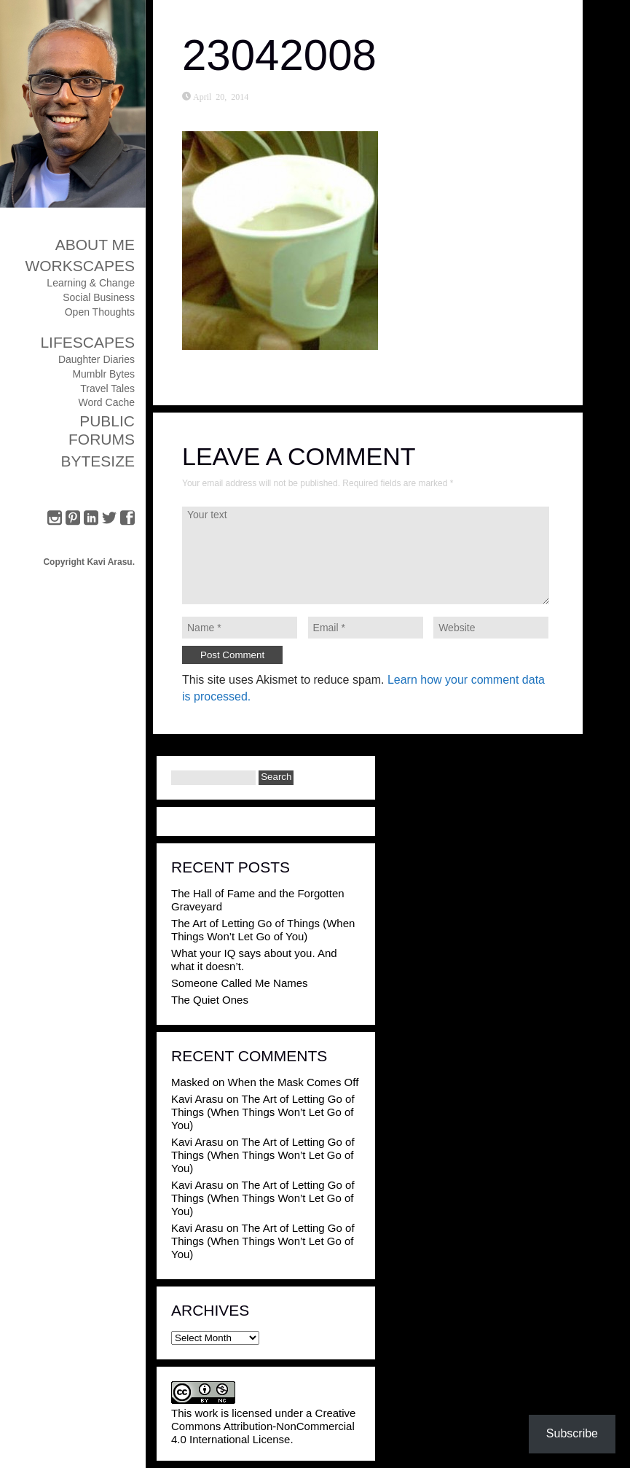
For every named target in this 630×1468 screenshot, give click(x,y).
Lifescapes (87, 342)
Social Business (99, 297)
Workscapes (80, 265)
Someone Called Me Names (239, 983)
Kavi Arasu (197, 1099)
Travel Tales (107, 388)
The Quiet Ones (209, 999)
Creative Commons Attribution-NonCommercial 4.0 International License (263, 1426)
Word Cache (106, 402)
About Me (95, 244)
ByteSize (97, 461)
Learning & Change (91, 283)
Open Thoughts (100, 312)
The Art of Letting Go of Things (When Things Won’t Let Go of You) (263, 929)
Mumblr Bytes (103, 374)
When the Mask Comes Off (293, 1082)
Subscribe (572, 1433)
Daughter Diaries (96, 359)
